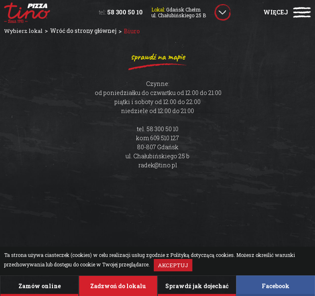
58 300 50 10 (121, 12)
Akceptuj (173, 265)
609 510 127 (164, 138)
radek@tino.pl (157, 165)
